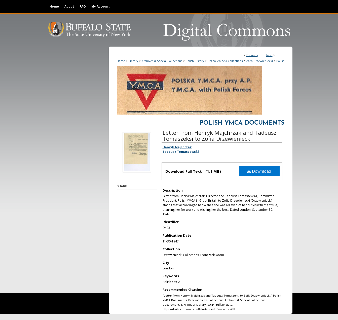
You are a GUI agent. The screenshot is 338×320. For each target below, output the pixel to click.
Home (121, 61)
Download (259, 171)
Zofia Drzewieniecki (259, 61)
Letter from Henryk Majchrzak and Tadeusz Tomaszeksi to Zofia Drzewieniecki (219, 135)
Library (133, 61)
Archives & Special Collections (162, 61)
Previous (252, 55)
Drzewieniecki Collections (225, 61)
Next (269, 55)
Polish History (195, 61)
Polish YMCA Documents (242, 123)
